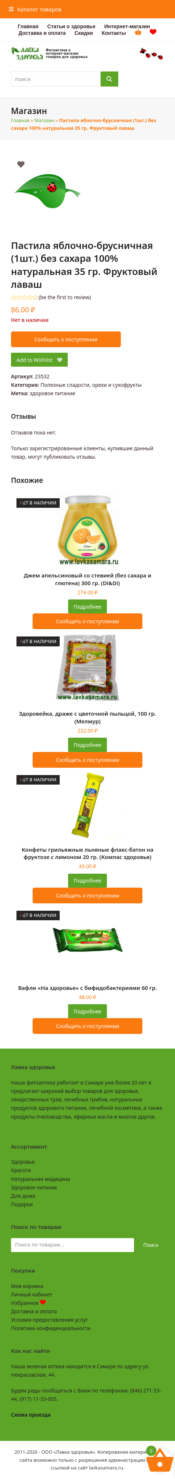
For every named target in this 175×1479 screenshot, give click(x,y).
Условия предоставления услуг (49, 1319)
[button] (35, 9)
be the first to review (65, 297)
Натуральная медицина (40, 1178)
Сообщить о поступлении (66, 339)
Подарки (22, 1204)
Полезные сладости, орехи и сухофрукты (91, 384)
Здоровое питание (34, 1187)
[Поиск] (109, 79)
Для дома (23, 1195)
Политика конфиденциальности (50, 1328)
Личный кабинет (31, 1294)
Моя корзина (27, 1285)
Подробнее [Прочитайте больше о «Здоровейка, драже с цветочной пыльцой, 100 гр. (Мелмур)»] (87, 744)
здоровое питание (52, 393)
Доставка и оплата (34, 1311)
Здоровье (23, 1161)
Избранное (28, 1302)
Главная (20, 120)
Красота (21, 1170)
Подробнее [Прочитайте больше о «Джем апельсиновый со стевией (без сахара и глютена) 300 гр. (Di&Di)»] (87, 606)
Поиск (151, 1244)
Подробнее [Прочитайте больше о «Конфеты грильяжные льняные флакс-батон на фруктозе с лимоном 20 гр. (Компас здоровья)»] (87, 880)
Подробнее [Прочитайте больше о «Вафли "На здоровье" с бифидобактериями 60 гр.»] (87, 1011)
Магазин (44, 120)
